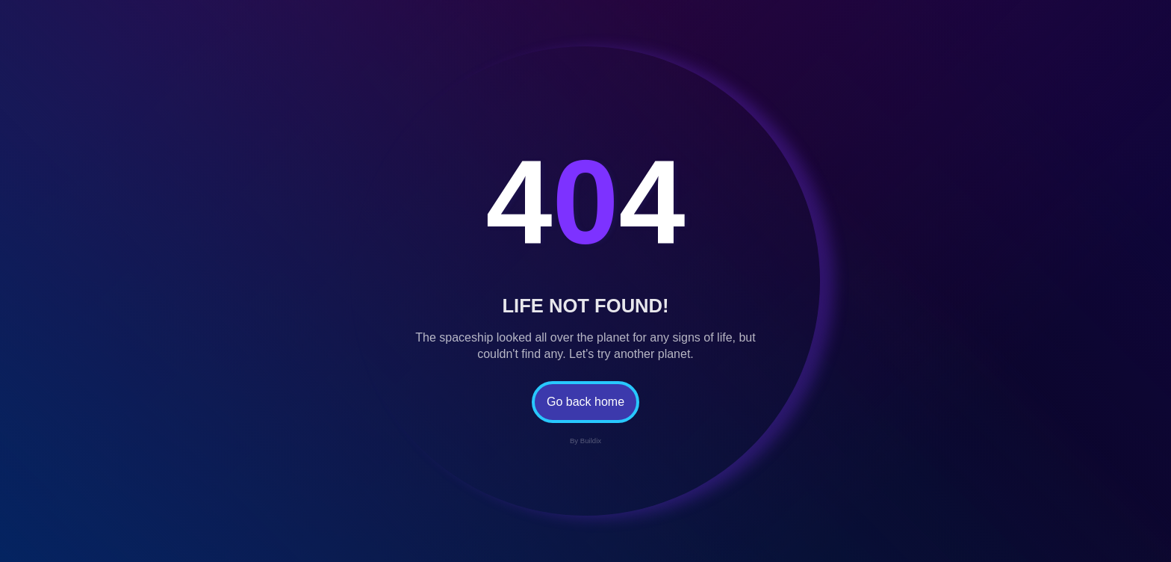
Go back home (585, 401)
